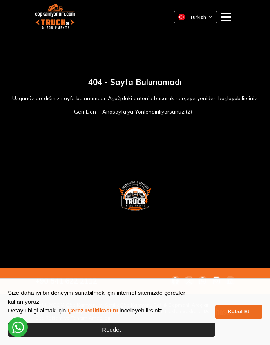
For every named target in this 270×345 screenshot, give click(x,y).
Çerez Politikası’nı (93, 310)
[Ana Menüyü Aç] (226, 17)
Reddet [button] (111, 329)
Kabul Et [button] (239, 311)
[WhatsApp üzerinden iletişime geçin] (18, 327)
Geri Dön (86, 111)
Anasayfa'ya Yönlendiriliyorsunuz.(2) (147, 111)
